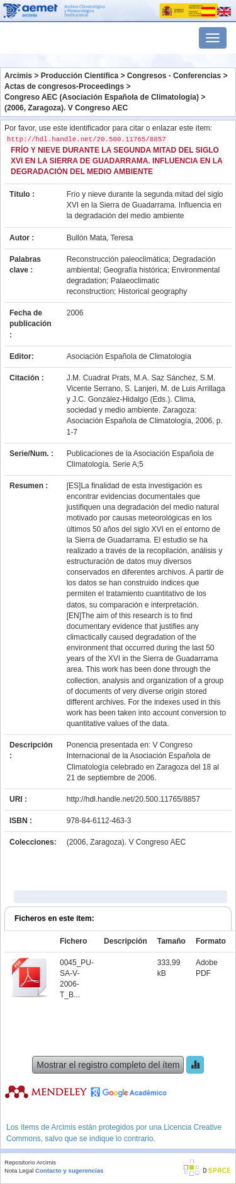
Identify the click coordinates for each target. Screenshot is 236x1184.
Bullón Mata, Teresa (100, 237)
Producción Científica (79, 75)
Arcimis (18, 75)
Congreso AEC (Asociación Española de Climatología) (101, 97)
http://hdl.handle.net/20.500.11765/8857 (133, 799)
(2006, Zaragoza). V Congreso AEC (66, 107)
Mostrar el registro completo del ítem (108, 1065)
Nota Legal (18, 1170)
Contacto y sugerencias (69, 1170)
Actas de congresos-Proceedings (64, 86)
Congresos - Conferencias (174, 75)
